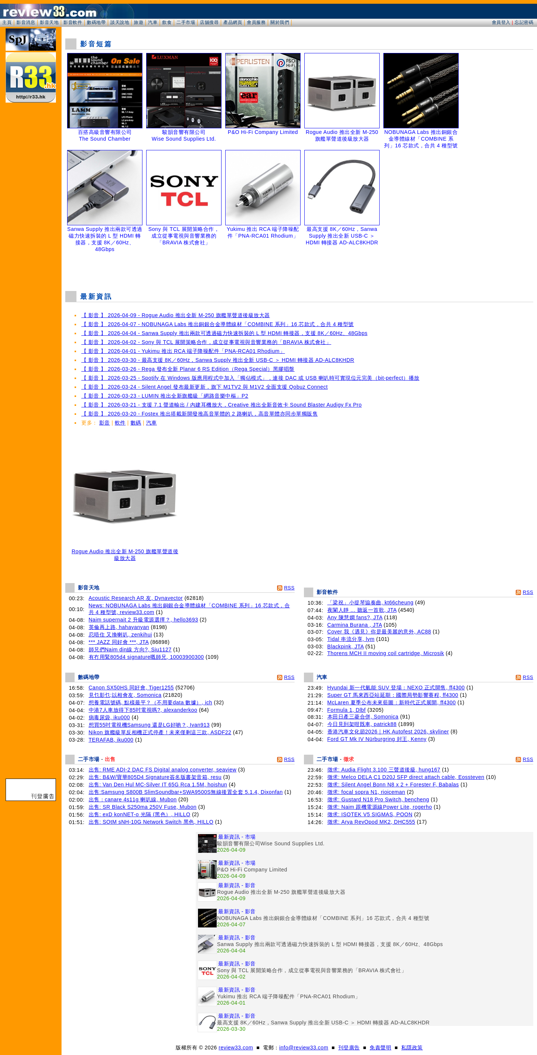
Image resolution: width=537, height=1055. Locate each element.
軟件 (120, 423)
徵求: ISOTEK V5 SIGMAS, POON (370, 814)
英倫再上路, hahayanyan (119, 627)
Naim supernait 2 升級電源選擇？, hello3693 (143, 620)
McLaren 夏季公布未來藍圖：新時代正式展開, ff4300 (391, 702)
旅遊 (138, 22)
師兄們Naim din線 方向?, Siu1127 (130, 649)
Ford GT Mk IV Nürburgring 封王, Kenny (377, 739)
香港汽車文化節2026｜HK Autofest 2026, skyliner (388, 732)
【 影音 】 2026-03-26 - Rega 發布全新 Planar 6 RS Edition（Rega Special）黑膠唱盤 (188, 369)
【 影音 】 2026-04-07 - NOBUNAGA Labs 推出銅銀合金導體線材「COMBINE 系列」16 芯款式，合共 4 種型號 (217, 324)
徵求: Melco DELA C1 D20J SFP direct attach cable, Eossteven (405, 777)
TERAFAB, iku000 (111, 740)
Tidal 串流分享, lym (351, 639)
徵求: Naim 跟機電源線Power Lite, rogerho (379, 807)
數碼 (136, 423)
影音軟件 (72, 22)
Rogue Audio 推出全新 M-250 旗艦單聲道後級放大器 (125, 552)
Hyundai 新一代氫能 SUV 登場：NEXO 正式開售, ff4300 (396, 688)
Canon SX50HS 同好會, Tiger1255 (131, 688)
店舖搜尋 (209, 22)
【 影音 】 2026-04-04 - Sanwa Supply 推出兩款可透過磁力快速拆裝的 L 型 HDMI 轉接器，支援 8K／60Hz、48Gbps (224, 333)
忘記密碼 (524, 22)
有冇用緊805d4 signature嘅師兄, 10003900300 (146, 657)
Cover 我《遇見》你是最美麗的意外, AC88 (379, 632)
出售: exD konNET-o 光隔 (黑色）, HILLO (140, 814)
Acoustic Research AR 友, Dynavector (136, 598)
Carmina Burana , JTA (354, 625)
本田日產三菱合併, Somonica (363, 717)
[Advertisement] (299, 266)
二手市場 (185, 22)
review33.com (236, 1048)
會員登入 (501, 22)
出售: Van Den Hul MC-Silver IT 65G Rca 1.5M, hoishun (158, 785)
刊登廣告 (349, 1048)
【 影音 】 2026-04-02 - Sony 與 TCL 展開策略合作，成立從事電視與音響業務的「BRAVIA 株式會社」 (206, 342)
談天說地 (119, 22)
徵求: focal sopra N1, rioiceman (366, 792)
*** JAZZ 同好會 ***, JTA (119, 642)
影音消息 (25, 22)
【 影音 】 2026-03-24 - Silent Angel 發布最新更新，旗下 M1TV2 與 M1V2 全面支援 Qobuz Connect (204, 387)
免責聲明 (380, 1048)
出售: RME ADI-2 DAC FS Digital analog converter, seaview (163, 770)
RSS (289, 588)
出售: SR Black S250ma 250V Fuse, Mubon (143, 807)
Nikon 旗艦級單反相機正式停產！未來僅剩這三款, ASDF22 (160, 732)
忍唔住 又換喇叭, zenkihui (120, 635)
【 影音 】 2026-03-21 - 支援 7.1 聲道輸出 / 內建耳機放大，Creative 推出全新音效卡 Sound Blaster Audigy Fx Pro (221, 405)
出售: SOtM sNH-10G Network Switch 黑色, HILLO (151, 822)
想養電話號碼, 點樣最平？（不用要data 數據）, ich (151, 702)
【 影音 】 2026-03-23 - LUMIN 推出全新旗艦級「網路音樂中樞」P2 (164, 396)
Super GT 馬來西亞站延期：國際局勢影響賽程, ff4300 (392, 695)
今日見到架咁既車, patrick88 (362, 724)
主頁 (7, 22)
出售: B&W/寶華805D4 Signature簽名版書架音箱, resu (155, 777)
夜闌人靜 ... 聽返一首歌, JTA (362, 610)
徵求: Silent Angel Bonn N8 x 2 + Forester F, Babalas (393, 785)
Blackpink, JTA (345, 646)
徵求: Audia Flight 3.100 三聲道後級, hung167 (383, 770)
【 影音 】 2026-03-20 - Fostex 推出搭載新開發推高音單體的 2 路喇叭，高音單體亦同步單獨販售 (199, 414)
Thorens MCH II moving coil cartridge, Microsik (385, 653)
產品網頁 (232, 22)
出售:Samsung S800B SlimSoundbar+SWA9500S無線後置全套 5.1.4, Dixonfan (186, 792)
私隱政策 (412, 1048)
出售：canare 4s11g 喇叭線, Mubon (133, 799)
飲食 (167, 22)
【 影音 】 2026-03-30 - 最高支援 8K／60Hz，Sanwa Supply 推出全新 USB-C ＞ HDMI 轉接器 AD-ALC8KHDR (217, 360)
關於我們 (279, 22)
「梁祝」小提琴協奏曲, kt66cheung (370, 602)
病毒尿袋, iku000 (109, 717)
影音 (104, 423)
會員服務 (256, 22)
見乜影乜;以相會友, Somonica (125, 695)
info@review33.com (304, 1048)
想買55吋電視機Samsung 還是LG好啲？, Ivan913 (149, 725)
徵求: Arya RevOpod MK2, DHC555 (371, 822)
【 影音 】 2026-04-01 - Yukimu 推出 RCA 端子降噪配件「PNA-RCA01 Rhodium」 (183, 351)
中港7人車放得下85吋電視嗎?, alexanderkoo (143, 710)
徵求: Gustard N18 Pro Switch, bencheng (378, 799)
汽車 (152, 22)
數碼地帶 (96, 22)
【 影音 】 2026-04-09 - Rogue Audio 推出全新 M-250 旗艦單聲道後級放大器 (175, 315)
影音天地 (49, 22)
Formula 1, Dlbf (346, 710)
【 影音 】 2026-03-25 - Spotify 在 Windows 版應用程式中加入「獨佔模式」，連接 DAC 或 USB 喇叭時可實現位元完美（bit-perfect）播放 (250, 378)
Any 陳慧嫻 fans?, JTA (355, 617)
